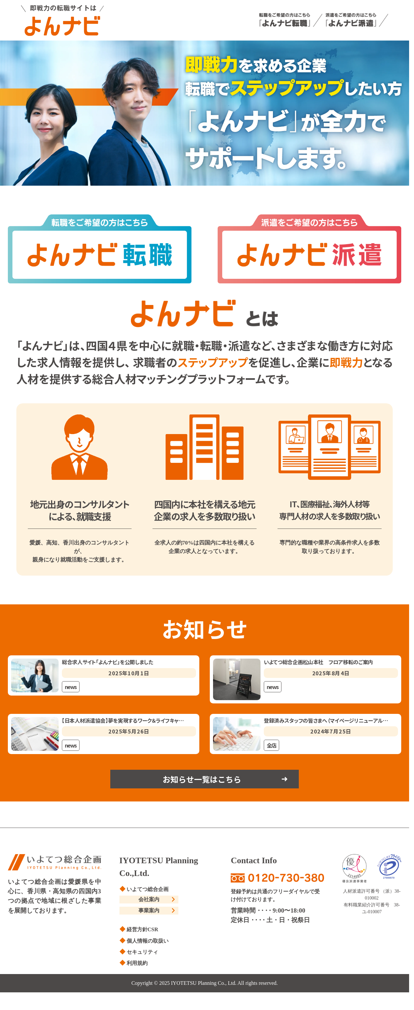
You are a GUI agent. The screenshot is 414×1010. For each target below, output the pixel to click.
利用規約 (138, 965)
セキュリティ (144, 954)
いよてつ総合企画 (150, 890)
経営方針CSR (144, 931)
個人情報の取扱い (150, 942)
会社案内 (149, 901)
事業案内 (149, 912)
